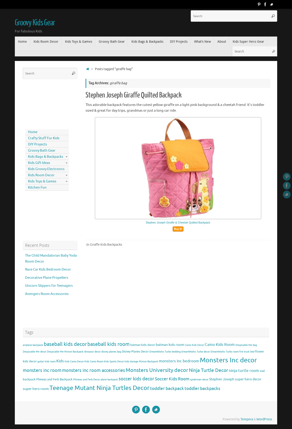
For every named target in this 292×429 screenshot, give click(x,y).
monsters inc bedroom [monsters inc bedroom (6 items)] (179, 361)
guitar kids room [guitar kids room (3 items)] (46, 361)
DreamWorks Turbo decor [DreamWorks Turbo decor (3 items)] (195, 351)
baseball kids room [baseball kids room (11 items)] (108, 344)
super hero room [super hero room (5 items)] (36, 389)
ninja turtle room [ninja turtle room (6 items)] (244, 370)
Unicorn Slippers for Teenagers (49, 286)
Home (32, 132)
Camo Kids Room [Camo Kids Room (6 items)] (220, 344)
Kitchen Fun (37, 187)
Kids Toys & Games (42, 181)
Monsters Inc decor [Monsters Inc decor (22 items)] (228, 360)
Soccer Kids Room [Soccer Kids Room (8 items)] (172, 379)
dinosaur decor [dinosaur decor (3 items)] (92, 351)
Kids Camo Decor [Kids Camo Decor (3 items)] (74, 361)
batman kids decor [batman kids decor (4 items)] (142, 345)
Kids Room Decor (41, 175)
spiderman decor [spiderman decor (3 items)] (199, 379)
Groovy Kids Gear (35, 22)
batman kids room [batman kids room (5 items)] (170, 344)
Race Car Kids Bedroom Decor (48, 269)
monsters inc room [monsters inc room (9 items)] (42, 370)
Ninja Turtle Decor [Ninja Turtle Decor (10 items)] (208, 370)
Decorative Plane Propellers (46, 278)
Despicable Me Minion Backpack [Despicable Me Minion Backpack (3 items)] (65, 351)
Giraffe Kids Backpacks (106, 245)
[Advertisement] (43, 103)
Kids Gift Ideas (39, 163)
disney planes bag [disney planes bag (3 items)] (111, 351)
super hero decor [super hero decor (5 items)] (248, 379)
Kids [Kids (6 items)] (60, 361)
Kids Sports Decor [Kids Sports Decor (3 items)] (114, 361)
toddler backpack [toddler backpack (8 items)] (167, 388)
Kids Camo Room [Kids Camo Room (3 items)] (93, 361)
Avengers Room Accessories (47, 294)
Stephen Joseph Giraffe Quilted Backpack (134, 95)
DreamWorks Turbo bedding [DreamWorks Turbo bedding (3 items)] (165, 351)
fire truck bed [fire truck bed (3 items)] (246, 351)
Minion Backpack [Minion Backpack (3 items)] (148, 361)
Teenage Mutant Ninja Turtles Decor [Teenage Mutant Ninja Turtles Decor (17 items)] (99, 388)
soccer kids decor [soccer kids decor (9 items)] (136, 379)
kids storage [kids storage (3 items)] (131, 361)
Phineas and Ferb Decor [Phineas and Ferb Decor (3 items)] (86, 379)
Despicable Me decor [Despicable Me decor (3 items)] (34, 351)
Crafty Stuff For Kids (44, 138)
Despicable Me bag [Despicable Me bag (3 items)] (246, 345)
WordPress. (264, 419)
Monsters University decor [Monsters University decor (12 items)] (157, 370)
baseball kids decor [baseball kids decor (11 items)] (65, 344)
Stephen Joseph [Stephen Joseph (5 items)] (221, 379)
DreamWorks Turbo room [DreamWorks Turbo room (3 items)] (225, 351)
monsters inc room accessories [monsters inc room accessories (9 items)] (93, 370)
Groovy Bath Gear (41, 150)
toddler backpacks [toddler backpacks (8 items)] (202, 388)
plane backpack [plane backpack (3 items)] (109, 379)
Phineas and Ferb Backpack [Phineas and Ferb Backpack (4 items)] (54, 379)
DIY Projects (37, 144)
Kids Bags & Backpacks (45, 157)
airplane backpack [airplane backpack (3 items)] (33, 345)
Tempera (246, 419)
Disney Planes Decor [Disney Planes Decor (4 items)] (135, 351)
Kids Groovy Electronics (46, 169)
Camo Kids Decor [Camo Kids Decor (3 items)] (194, 345)
